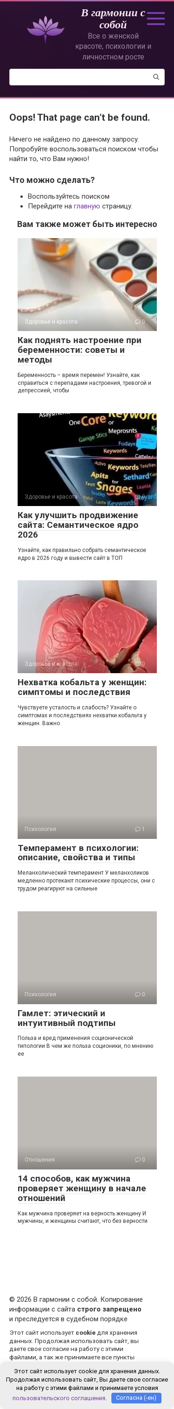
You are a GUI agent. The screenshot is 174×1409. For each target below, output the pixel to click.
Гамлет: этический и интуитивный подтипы (67, 1018)
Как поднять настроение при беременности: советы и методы (80, 350)
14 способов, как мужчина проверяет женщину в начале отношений (82, 1188)
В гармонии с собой (113, 18)
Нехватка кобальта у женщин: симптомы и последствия (82, 687)
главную (87, 206)
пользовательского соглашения (59, 1397)
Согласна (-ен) (136, 1397)
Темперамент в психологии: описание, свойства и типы (78, 853)
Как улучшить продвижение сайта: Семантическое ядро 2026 (78, 525)
